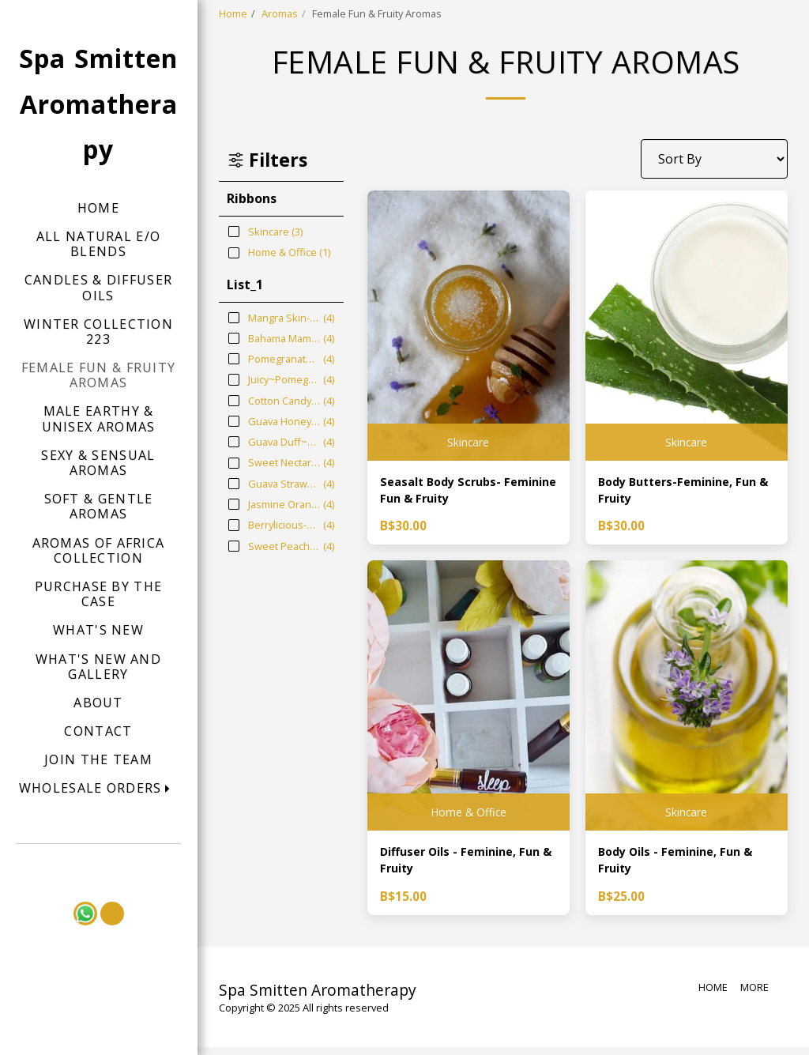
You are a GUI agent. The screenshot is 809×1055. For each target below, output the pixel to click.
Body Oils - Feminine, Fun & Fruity (683, 866)
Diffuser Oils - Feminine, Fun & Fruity (468, 866)
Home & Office (468, 814)
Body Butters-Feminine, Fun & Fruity (685, 492)
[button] (98, 788)
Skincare (468, 440)
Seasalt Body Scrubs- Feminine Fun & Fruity (448, 492)
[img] (468, 325)
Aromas (280, 13)
